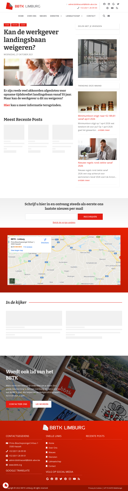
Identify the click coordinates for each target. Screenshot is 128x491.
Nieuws (52, 452)
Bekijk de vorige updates (64, 222)
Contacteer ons (18, 404)
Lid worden (42, 404)
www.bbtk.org (15, 464)
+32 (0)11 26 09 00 (88, 7)
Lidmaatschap (55, 461)
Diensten (53, 457)
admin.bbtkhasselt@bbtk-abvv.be (82, 4)
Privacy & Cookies (95, 488)
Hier (7, 105)
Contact (52, 466)
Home (7, 25)
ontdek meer (104, 130)
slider (23, 25)
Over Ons (53, 447)
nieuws (15, 25)
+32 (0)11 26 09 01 (17, 455)
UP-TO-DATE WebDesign (113, 488)
